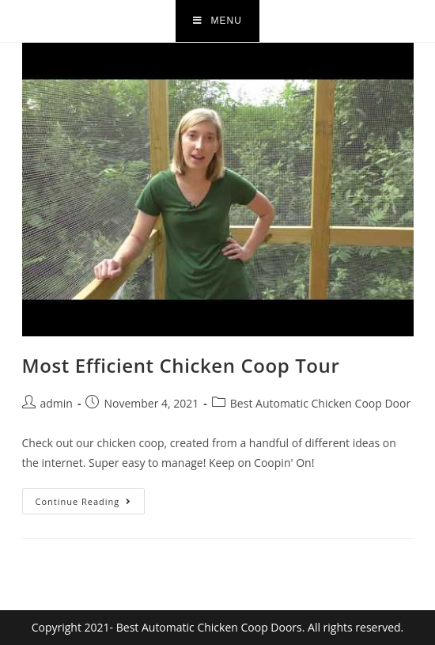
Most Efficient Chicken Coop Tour (181, 365)
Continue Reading (91, 497)
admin (56, 403)
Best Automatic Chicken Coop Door (320, 403)
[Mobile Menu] (217, 21)
